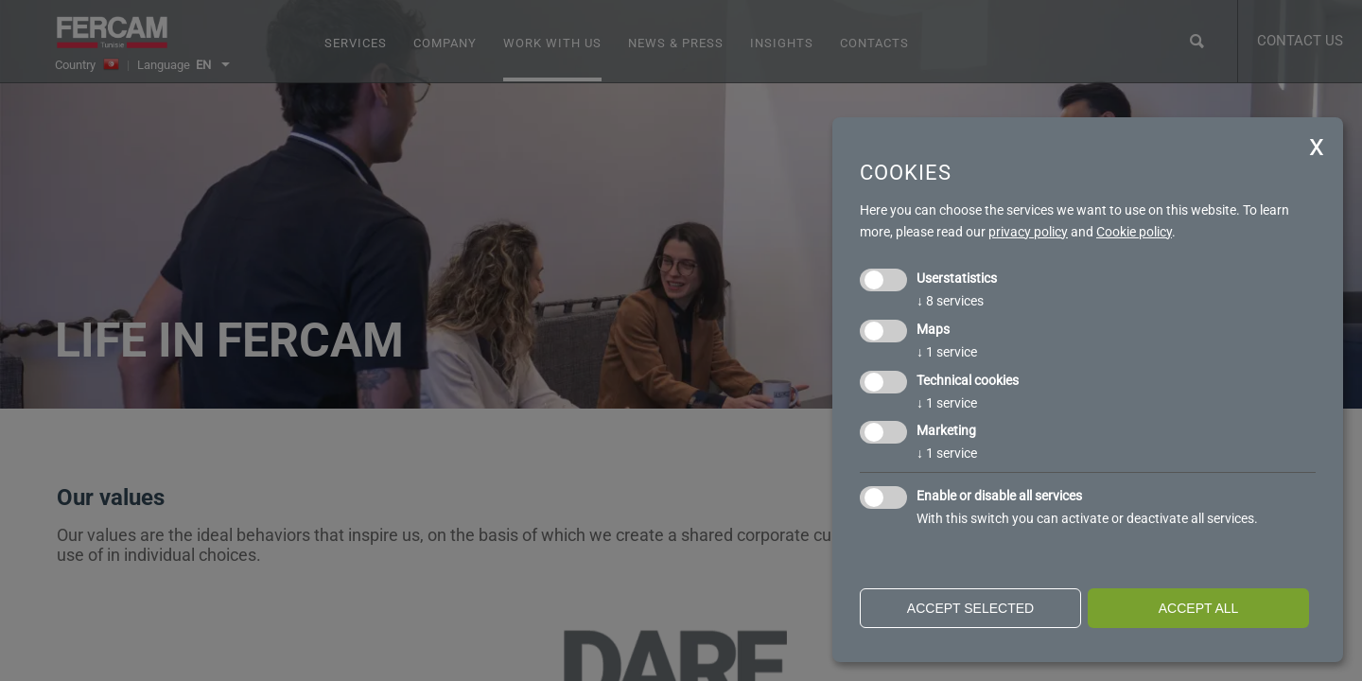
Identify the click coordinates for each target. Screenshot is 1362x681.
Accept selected (970, 608)
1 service (947, 351)
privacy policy (1028, 231)
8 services (950, 300)
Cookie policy (1134, 231)
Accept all (1199, 608)
